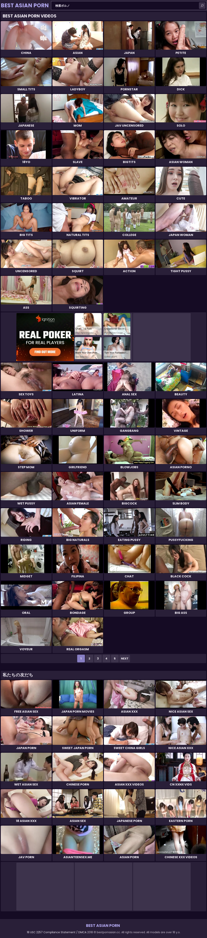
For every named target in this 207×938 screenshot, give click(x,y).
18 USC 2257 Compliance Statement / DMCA (56, 932)
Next (124, 658)
